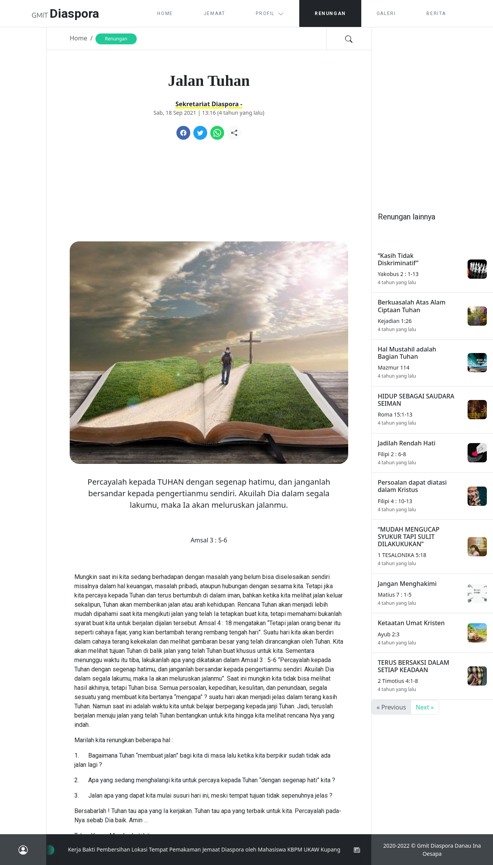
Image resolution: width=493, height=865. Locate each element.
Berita (436, 13)
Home (165, 13)
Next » (425, 707)
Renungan (330, 13)
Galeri (386, 13)
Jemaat (214, 13)
